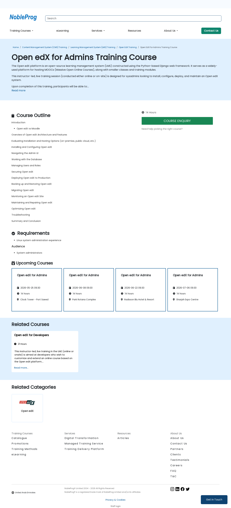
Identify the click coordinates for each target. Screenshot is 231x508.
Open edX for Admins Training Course (158, 47)
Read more (19, 90)
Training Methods (25, 449)
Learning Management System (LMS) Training (93, 47)
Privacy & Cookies (115, 499)
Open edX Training (128, 47)
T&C (173, 476)
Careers (176, 465)
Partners (177, 449)
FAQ (173, 471)
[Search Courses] (133, 18)
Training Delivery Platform (84, 449)
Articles (123, 438)
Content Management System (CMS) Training (44, 47)
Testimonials (179, 460)
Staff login (116, 506)
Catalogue (19, 438)
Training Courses (20, 31)
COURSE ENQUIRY (177, 121)
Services (97, 31)
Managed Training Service (83, 443)
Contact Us (211, 31)
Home (16, 47)
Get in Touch (214, 499)
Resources (134, 31)
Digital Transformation (81, 438)
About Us (170, 31)
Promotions (20, 443)
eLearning (62, 31)
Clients (175, 454)
